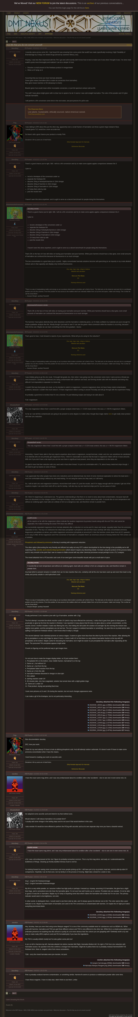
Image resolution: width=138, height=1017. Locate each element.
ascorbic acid (41, 550)
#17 (26, 843)
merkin (15, 774)
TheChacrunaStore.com (36, 114)
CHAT (9, 13)
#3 (25, 159)
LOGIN (119, 13)
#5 (25, 301)
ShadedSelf (15, 405)
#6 (25, 332)
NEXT (14, 41)
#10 (26, 472)
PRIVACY (17, 13)
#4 (25, 204)
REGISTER (127, 13)
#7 (25, 373)
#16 (26, 810)
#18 (26, 877)
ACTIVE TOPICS (125, 34)
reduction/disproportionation (56, 550)
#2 (25, 123)
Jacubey (14, 48)
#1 (25, 48)
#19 (26, 922)
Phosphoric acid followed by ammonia (38, 542)
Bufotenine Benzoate (78, 146)
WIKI (15, 34)
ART (40, 34)
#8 (25, 405)
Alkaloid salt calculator (78, 271)
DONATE (26, 13)
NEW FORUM (42, 3)
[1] (78, 278)
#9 (25, 438)
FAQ (8, 34)
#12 (26, 514)
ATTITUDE (49, 34)
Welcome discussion (60, 37)
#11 (26, 493)
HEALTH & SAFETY (28, 34)
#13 (26, 611)
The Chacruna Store (35, 109)
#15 (26, 774)
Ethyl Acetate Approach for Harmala (78, 142)
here (110, 414)
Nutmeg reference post (78, 282)
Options (129, 45)
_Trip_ (14, 123)
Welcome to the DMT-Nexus (14, 37)
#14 (26, 735)
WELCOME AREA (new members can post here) (38, 37)
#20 (26, 970)
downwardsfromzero (14, 204)
